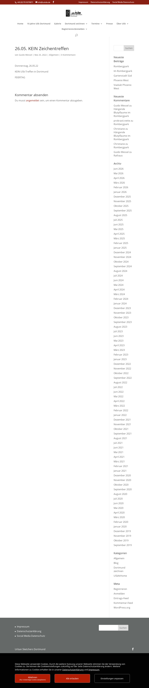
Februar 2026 (121, 187)
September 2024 (123, 266)
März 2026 (119, 182)
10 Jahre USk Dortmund (38, 24)
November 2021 (122, 424)
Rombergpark (121, 66)
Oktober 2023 (121, 317)
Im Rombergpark (123, 71)
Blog (116, 563)
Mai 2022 (118, 396)
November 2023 (122, 312)
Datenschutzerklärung (100, 2)
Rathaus (118, 155)
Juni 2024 (119, 280)
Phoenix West (121, 80)
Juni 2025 (119, 224)
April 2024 (119, 289)
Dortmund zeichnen (75, 24)
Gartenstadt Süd (123, 75)
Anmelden (119, 593)
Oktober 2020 (121, 484)
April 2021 (119, 456)
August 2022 (120, 382)
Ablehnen (32, 678)
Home (20, 24)
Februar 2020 (121, 521)
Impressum (83, 2)
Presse (109, 24)
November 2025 (122, 201)
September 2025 (123, 210)
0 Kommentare (68, 54)
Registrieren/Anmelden (73, 29)
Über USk (121, 24)
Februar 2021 (121, 466)
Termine (95, 24)
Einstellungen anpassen (112, 678)
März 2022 (119, 405)
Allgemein (54, 54)
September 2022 (123, 377)
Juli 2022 (118, 387)
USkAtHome (120, 575)
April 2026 (119, 178)
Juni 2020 (119, 503)
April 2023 (119, 345)
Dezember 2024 (122, 252)
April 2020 (119, 512)
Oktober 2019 (121, 540)
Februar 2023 (121, 354)
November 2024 (122, 257)
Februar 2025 (121, 243)
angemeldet (32, 100)
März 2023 (119, 350)
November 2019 (122, 535)
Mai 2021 (118, 452)
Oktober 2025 (121, 206)
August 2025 (120, 215)
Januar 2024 (120, 303)
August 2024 (120, 271)
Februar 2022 (121, 410)
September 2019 (123, 545)
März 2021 (119, 461)
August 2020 (120, 494)
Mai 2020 (118, 508)
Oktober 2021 (121, 429)
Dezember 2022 (122, 363)
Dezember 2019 (122, 531)
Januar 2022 (120, 415)
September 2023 (123, 322)
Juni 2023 (119, 336)
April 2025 (119, 233)
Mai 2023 (118, 340)
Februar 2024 (121, 298)
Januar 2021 (120, 470)
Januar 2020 (120, 526)
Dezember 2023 (122, 308)
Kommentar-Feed (123, 603)
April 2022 (119, 401)
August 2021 (120, 438)
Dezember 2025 (122, 196)
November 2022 (122, 368)
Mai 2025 (118, 229)
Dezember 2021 (122, 419)
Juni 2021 (119, 447)
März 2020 (119, 517)
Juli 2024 (118, 275)
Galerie (57, 24)
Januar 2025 (120, 247)
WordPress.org (122, 607)
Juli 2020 (118, 498)
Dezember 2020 (122, 475)
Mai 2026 (118, 173)
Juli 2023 (118, 331)
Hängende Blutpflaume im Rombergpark (122, 112)
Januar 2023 (120, 359)
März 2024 (119, 294)
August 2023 (120, 326)
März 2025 (119, 238)
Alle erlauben (72, 678)
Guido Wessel (25, 54)
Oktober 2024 (121, 261)
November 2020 (122, 480)
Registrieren (120, 589)
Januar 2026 (120, 192)
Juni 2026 (119, 168)
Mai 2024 (118, 284)
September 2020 (123, 489)
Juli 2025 (118, 219)
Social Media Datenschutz (123, 2)
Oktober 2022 (121, 373)
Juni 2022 (119, 391)
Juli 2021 (118, 442)
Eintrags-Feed (121, 598)
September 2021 (123, 433)
